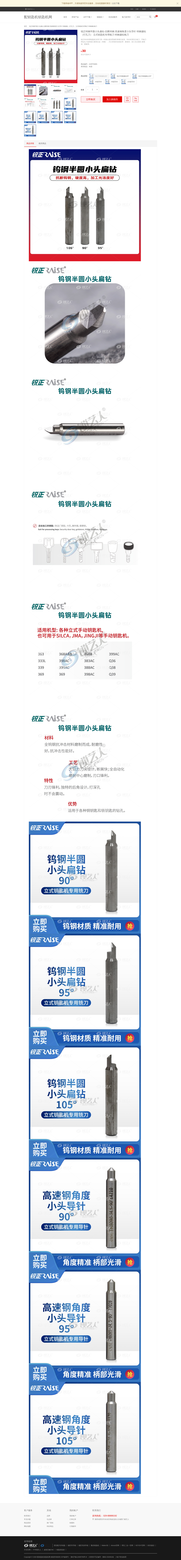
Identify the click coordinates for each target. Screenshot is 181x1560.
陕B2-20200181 (108, 1557)
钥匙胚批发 (60, 1550)
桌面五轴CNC (49, 1550)
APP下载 (87, 17)
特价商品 (50, 1526)
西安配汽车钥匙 (59, 1545)
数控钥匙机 (95, 1545)
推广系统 (50, 1523)
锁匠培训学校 (83, 1545)
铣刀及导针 (126, 17)
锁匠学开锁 (72, 1545)
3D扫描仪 (150, 1545)
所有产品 (75, 17)
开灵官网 (27, 1550)
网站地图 (27, 1526)
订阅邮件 (73, 1526)
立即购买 (90, 99)
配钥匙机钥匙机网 (38, 17)
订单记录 (73, 1519)
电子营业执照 (121, 1557)
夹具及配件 (113, 17)
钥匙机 (100, 17)
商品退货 (27, 1523)
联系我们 (27, 1516)
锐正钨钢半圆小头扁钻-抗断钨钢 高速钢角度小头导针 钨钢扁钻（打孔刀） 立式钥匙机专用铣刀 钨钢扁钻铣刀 (63, 26)
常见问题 (27, 1519)
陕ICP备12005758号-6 (78, 1557)
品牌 (48, 1516)
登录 (131, 9)
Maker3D (105, 1545)
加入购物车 (112, 99)
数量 (82, 90)
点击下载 (115, 3)
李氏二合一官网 (127, 1545)
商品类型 (84, 76)
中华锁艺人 (37, 1550)
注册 (137, 9)
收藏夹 (144, 9)
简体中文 (29, 9)
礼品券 (49, 1519)
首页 (65, 17)
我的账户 (73, 1516)
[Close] (177, 3)
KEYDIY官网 (140, 1545)
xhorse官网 (115, 1545)
